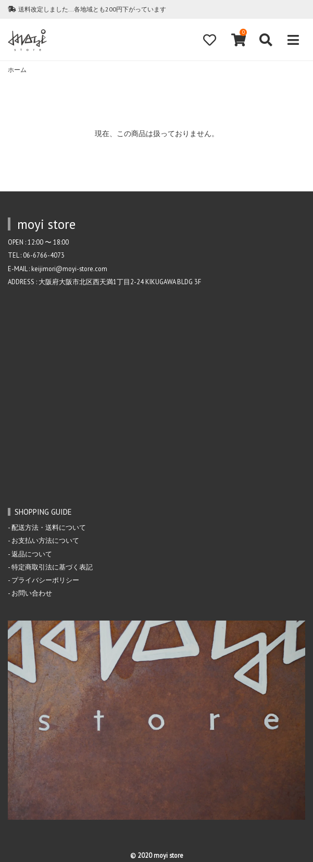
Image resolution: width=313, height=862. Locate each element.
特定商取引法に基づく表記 (52, 567)
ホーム (17, 70)
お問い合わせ (31, 593)
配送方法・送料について (48, 527)
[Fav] (209, 40)
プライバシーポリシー (45, 580)
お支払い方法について (45, 540)
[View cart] (237, 40)
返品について (31, 554)
